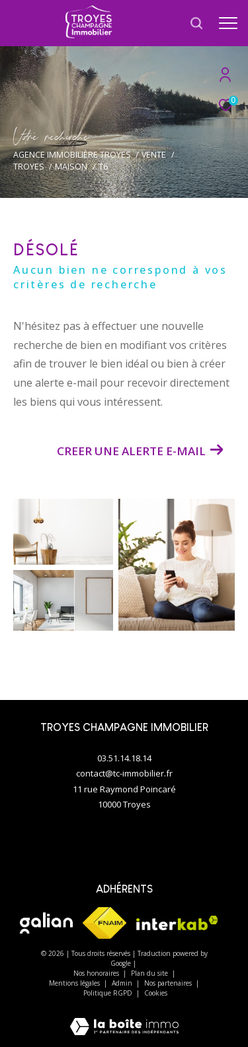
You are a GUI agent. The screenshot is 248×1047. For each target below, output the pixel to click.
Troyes (28, 166)
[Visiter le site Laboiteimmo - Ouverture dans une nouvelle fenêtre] (124, 1017)
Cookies (155, 994)
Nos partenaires (169, 983)
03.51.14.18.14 (124, 758)
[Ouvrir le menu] (228, 23)
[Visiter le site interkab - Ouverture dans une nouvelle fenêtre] (177, 923)
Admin (123, 983)
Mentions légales (75, 983)
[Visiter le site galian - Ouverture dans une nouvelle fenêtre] (46, 923)
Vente (154, 154)
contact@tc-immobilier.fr (124, 773)
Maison (71, 166)
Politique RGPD (107, 993)
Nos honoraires (97, 973)
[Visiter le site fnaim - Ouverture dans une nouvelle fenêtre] (104, 923)
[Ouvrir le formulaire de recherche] (196, 23)
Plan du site (150, 973)
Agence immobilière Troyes (72, 154)
